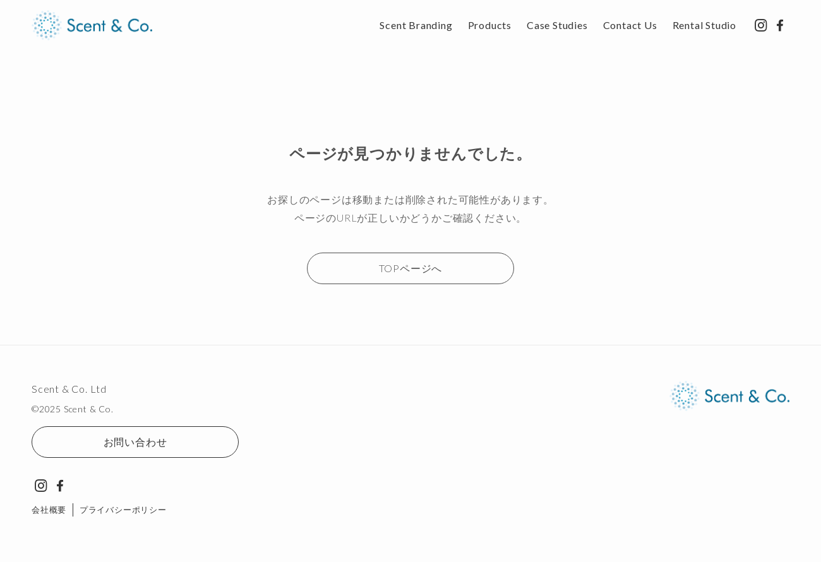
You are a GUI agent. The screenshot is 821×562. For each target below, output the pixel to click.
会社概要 (49, 510)
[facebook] (780, 25)
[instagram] (761, 25)
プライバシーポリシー (123, 510)
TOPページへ (411, 268)
